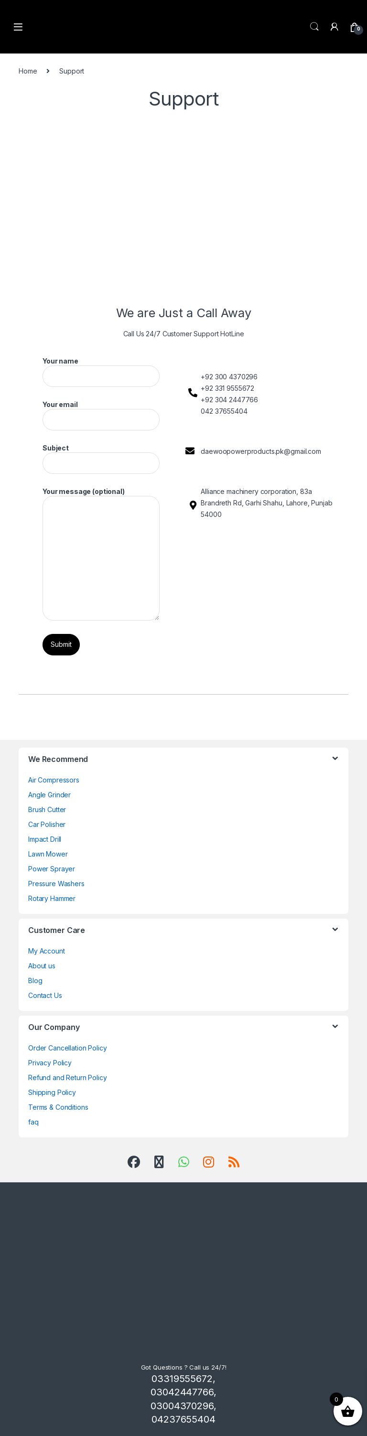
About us (41, 966)
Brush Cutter (47, 809)
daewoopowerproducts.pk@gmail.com (261, 451)
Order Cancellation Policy (67, 1048)
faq (33, 1122)
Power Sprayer (51, 869)
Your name (101, 372)
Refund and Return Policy (67, 1077)
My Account (46, 951)
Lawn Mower (48, 854)
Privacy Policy (50, 1063)
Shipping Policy (52, 1092)
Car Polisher (46, 824)
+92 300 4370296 (229, 377)
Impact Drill (44, 839)
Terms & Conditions (58, 1107)
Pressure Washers (56, 883)
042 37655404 (224, 411)
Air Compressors (53, 780)
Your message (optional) (101, 554)
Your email (101, 415)
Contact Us (45, 995)
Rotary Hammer (52, 898)
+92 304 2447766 (229, 400)
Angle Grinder (49, 795)
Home (28, 71)
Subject (101, 459)
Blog (35, 980)
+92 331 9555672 (227, 388)
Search (314, 26)
